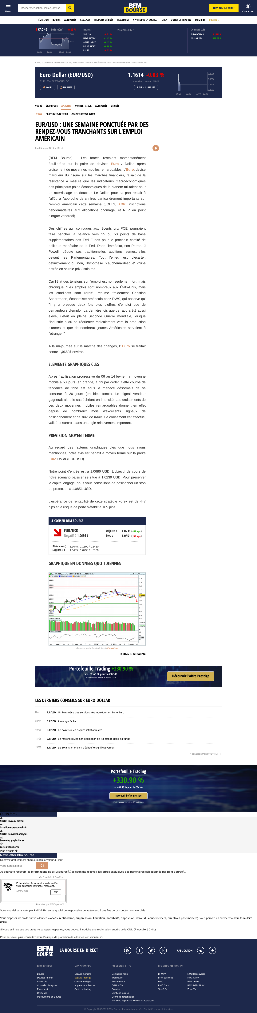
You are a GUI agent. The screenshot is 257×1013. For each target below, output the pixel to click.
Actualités (70, 20)
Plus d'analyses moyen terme (206, 754)
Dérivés (115, 106)
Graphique (52, 106)
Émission (43, 20)
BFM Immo (193, 981)
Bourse (57, 20)
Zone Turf (192, 989)
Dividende (42, 993)
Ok (42, 865)
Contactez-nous (120, 974)
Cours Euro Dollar (63, 62)
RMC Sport (163, 985)
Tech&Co (163, 989)
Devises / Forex (45, 977)
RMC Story (193, 977)
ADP (121, 204)
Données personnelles (123, 996)
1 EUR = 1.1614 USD (146, 87)
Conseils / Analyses (47, 985)
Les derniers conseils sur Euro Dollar (72, 700)
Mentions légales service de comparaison (133, 1000)
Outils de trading (181, 20)
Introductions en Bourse (49, 996)
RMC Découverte (196, 974)
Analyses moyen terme (83, 114)
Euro (115, 164)
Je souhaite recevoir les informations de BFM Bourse (35, 871)
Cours (38, 106)
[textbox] (42, 8)
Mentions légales (120, 993)
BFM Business (165, 977)
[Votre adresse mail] (17, 866)
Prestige (214, 20)
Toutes (38, 114)
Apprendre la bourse (145, 20)
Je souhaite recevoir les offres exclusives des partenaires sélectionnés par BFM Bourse (129, 871)
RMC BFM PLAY (196, 985)
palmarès (122, 30)
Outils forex (8, 814)
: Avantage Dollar (62, 721)
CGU (114, 985)
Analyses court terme (57, 114)
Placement (123, 20)
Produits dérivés (103, 20)
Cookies (116, 989)
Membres (200, 20)
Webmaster (117, 977)
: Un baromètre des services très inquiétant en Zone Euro (85, 712)
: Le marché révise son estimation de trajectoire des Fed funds (88, 738)
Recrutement (118, 981)
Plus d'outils (9, 850)
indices (87, 29)
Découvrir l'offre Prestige (128, 796)
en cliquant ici (94, 937)
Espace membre (82, 974)
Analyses (85, 20)
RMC (160, 981)
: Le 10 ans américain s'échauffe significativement (81, 747)
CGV (120, 985)
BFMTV (162, 974)
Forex (164, 20)
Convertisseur (83, 106)
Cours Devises (47, 62)
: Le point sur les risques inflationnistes (74, 730)
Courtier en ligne (82, 981)
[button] (70, 8)
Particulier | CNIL (145, 929)
